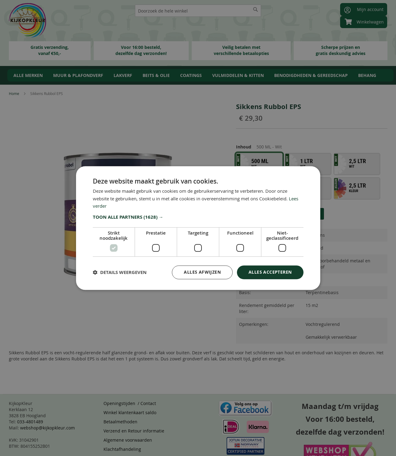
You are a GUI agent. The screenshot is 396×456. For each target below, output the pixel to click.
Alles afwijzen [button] (202, 272)
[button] (198, 217)
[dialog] (198, 228)
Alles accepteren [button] (270, 272)
